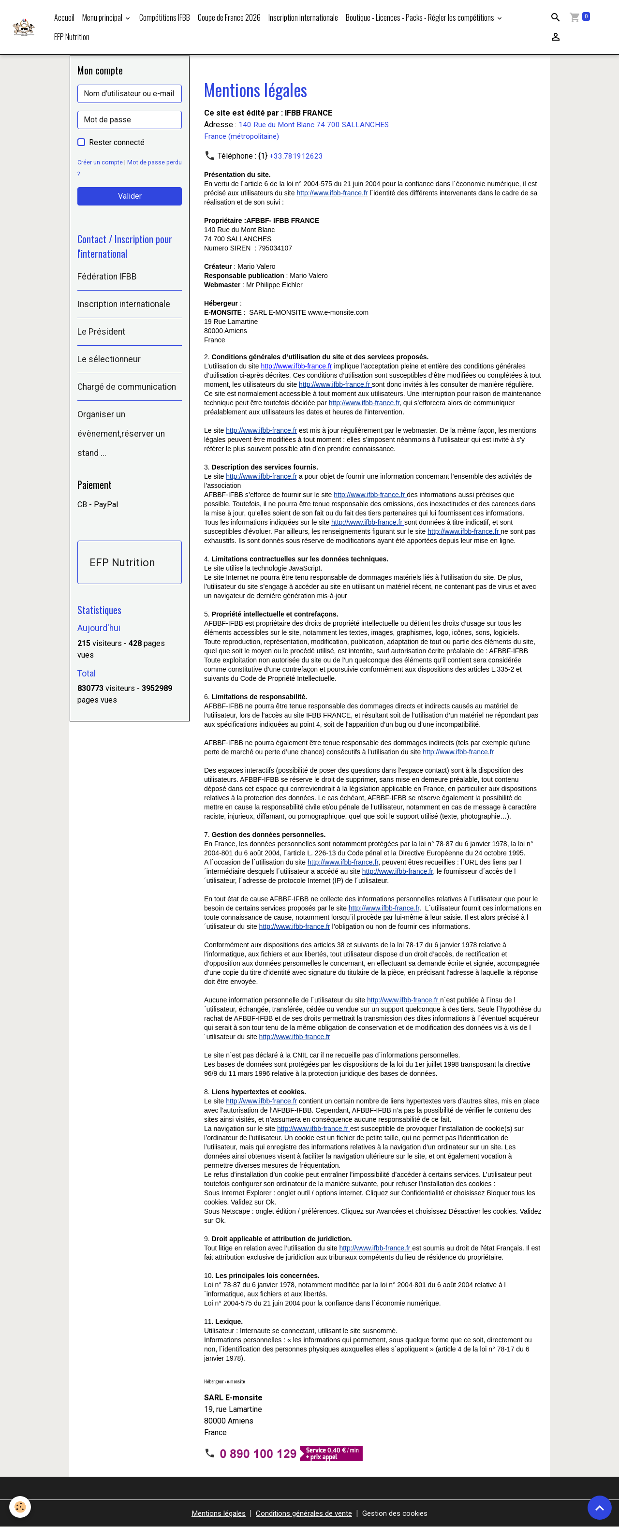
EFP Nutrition (71, 37)
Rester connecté (117, 142)
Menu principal (103, 17)
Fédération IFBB (107, 277)
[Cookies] (20, 1507)
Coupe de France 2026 (229, 17)
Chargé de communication (126, 388)
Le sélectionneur (109, 360)
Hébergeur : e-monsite (224, 1381)
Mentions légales (212, 1513)
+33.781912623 (296, 156)
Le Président (101, 333)
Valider (130, 196)
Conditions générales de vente (304, 1513)
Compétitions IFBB (164, 17)
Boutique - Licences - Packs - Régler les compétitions (421, 17)
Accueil (64, 17)
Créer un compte (100, 162)
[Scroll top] (600, 1508)
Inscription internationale (303, 17)
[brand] (25, 27)
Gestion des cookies (401, 1513)
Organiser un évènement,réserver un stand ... (121, 435)
